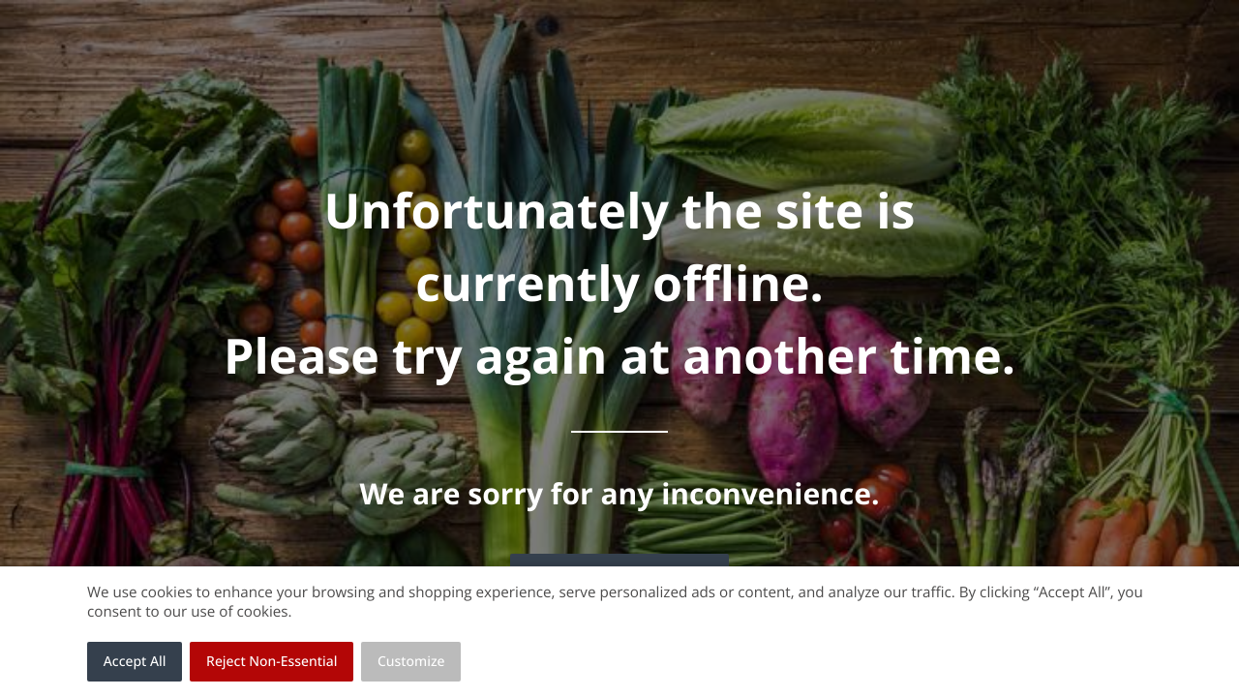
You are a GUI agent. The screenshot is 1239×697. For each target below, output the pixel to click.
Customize (411, 661)
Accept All (135, 661)
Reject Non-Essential (271, 661)
